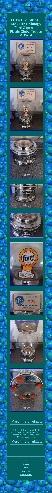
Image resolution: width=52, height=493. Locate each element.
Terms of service (26, 475)
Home (26, 460)
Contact (26, 468)
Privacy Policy (26, 471)
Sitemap (26, 464)
